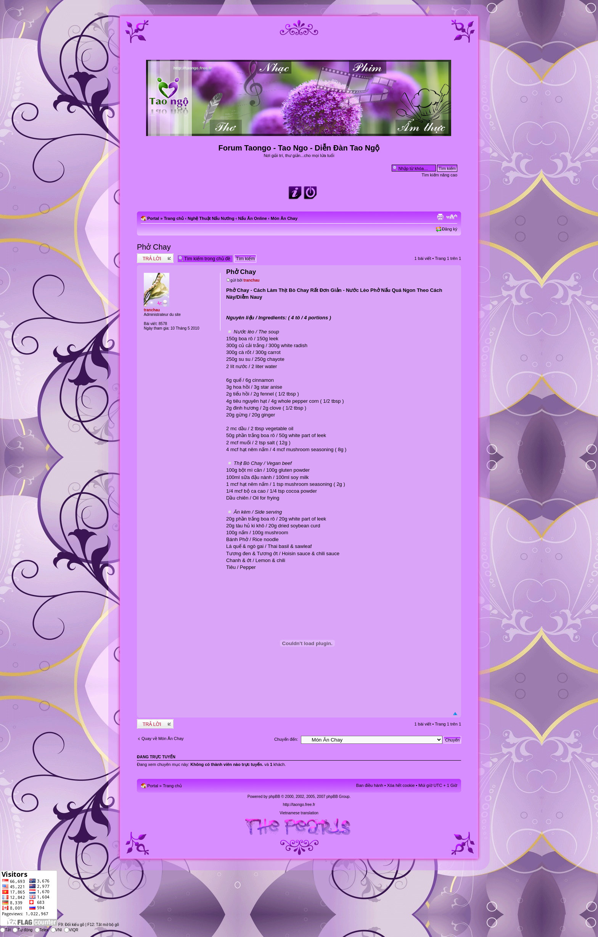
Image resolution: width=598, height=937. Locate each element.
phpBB (274, 796)
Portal (153, 218)
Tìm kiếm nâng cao (439, 175)
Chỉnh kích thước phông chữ (451, 216)
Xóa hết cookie (401, 785)
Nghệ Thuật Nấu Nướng (211, 218)
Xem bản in (440, 216)
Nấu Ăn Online (252, 218)
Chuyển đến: (286, 739)
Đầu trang (455, 714)
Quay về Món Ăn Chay (162, 738)
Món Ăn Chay (284, 218)
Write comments (155, 258)
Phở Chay (154, 247)
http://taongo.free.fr (299, 804)
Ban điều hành (369, 785)
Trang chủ (174, 218)
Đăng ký (449, 229)
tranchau (251, 280)
